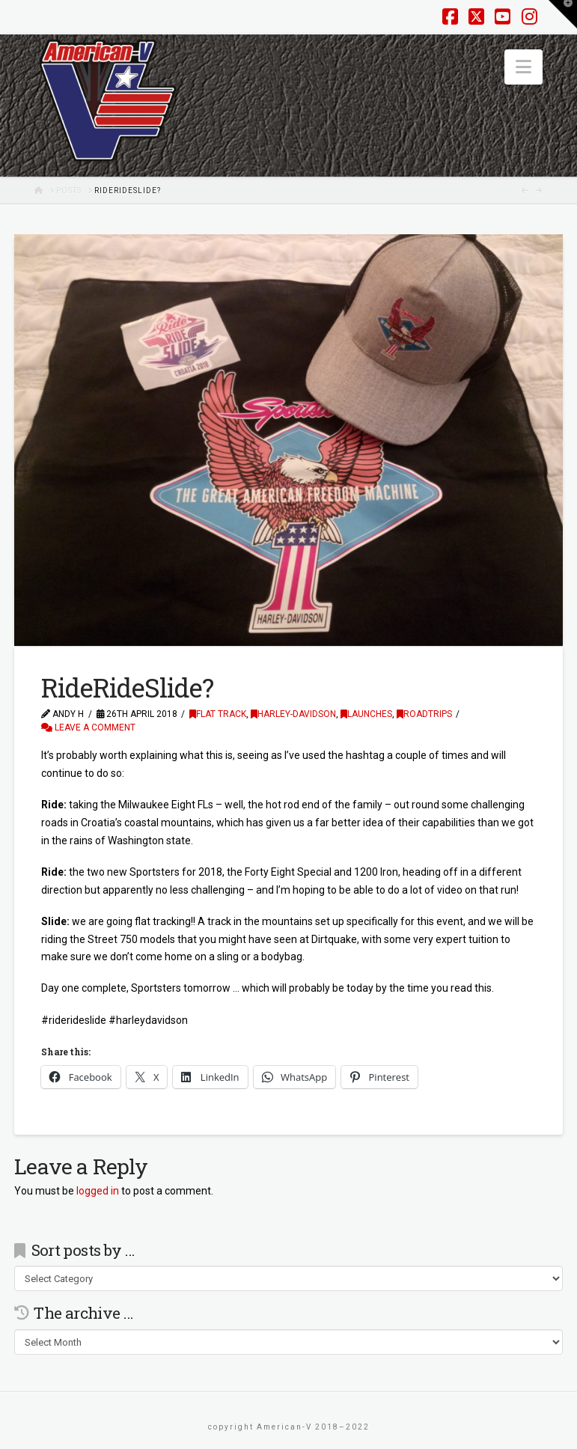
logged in (97, 1191)
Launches (366, 714)
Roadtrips (424, 714)
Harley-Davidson (293, 714)
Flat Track (217, 714)
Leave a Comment (88, 727)
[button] (523, 67)
